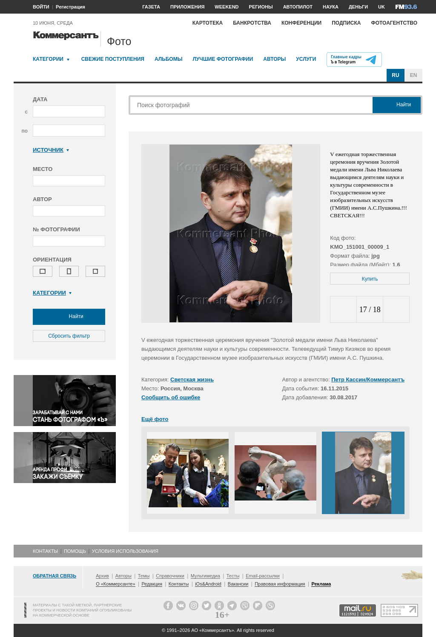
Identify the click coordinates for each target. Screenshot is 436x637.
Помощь (75, 551)
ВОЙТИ (41, 6)
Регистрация (70, 6)
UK (381, 6)
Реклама (321, 583)
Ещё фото (154, 419)
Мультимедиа (205, 575)
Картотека (207, 23)
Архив (102, 575)
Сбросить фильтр (69, 336)
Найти (68, 316)
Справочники (170, 575)
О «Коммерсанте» (115, 583)
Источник (51, 150)
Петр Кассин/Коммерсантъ (367, 379)
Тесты (233, 575)
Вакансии (238, 583)
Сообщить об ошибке (170, 397)
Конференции (301, 23)
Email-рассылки (263, 575)
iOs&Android (208, 583)
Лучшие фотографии (222, 59)
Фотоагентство (394, 23)
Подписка (346, 23)
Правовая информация (280, 583)
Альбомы (169, 59)
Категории (48, 59)
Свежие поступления (112, 59)
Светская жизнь (192, 379)
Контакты (45, 551)
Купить (370, 279)
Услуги (306, 59)
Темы (144, 575)
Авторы (274, 59)
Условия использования (125, 551)
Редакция (151, 583)
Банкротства (252, 23)
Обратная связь (54, 575)
